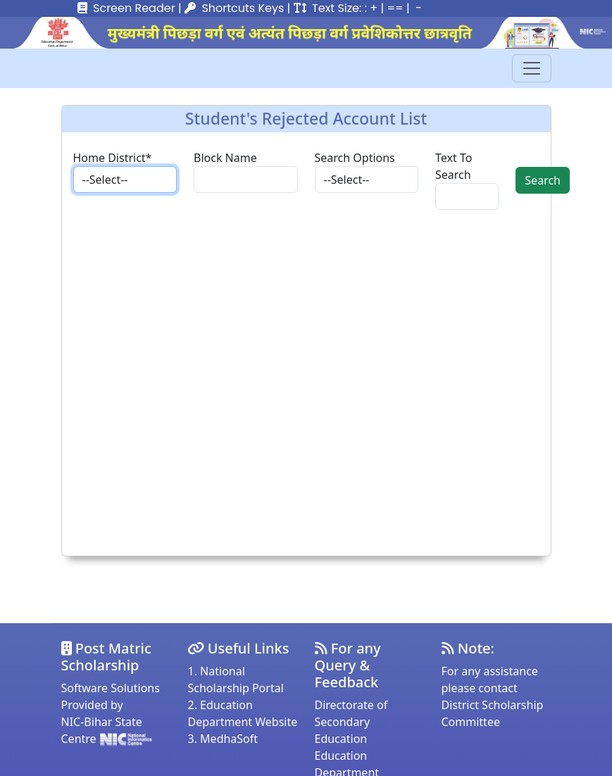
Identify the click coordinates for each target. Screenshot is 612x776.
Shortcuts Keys (242, 8)
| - (414, 8)
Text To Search (453, 166)
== (395, 8)
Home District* (112, 157)
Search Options (355, 157)
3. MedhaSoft (223, 738)
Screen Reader (134, 8)
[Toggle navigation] (531, 68)
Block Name (225, 157)
